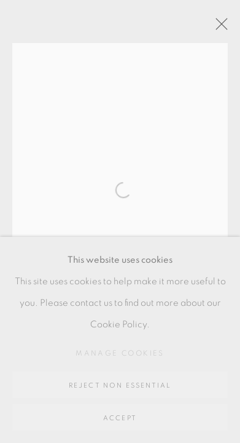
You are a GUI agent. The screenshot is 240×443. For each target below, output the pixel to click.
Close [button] (218, 27)
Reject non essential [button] (120, 385)
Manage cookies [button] (120, 353)
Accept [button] (120, 418)
